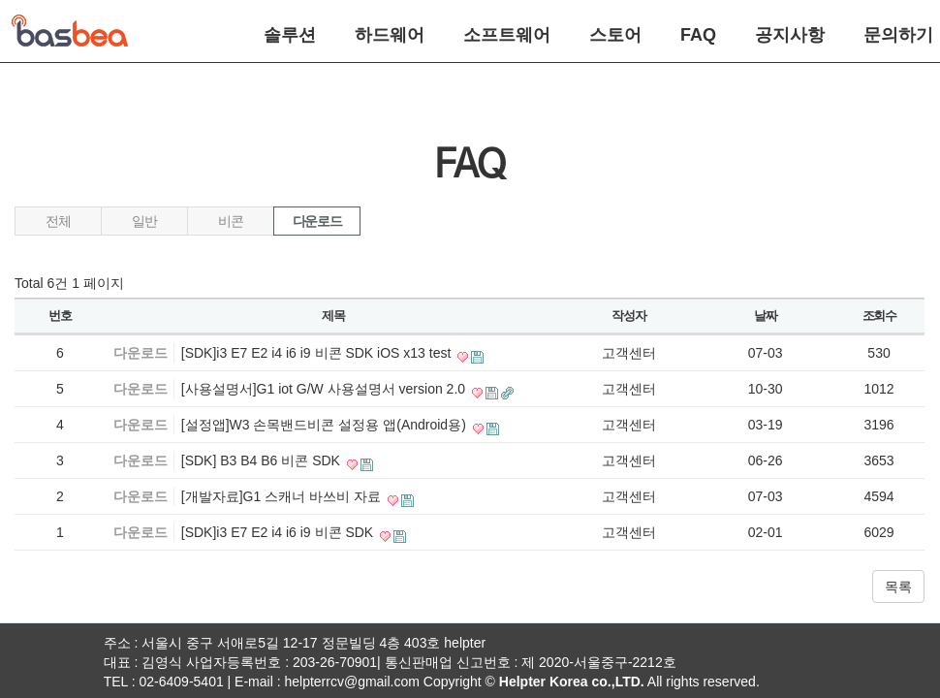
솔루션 (290, 34)
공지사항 (790, 34)
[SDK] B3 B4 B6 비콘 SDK (262, 460)
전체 (58, 221)
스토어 (615, 34)
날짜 (765, 315)
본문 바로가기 (0, 0)
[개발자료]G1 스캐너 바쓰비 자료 (283, 496)
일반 (144, 221)
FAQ (698, 34)
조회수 (879, 315)
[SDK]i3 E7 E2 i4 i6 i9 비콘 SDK (279, 532)
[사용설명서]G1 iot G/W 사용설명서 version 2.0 (325, 389)
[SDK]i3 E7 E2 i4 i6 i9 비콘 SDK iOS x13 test (317, 353)
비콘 (230, 221)
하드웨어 (389, 34)
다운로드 (317, 221)
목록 (898, 586)
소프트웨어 (506, 34)
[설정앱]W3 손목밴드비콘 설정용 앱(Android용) (325, 424)
